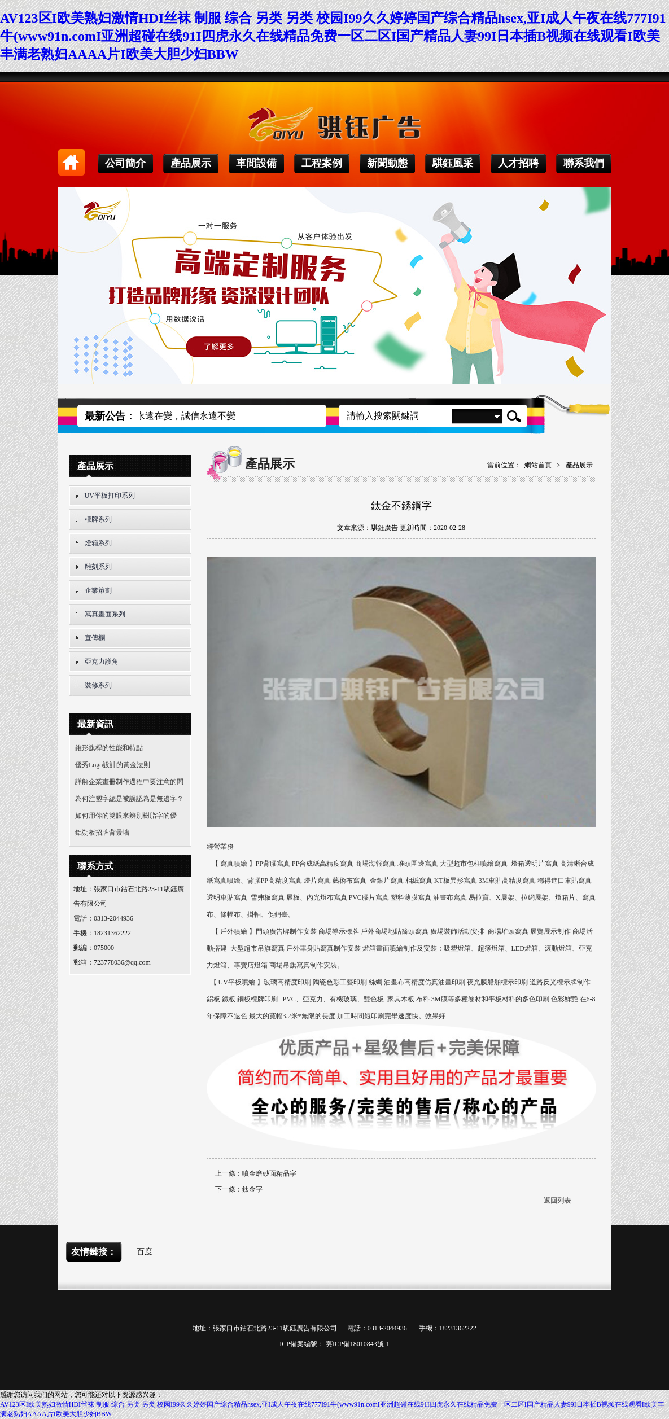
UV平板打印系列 (110, 496)
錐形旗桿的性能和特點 (109, 748)
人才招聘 (518, 163)
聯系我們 (583, 163)
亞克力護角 (102, 661)
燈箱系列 (98, 543)
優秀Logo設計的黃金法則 (112, 765)
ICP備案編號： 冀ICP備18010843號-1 (334, 1344)
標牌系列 (98, 519)
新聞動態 (387, 163)
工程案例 (321, 163)
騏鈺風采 (452, 163)
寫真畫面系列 (105, 614)
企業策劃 (98, 590)
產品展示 (190, 163)
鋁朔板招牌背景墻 (102, 832)
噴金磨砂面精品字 (269, 1173)
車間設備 (256, 163)
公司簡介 (125, 163)
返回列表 (557, 1200)
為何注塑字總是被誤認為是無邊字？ (129, 799)
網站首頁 (538, 465)
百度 (144, 1251)
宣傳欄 (95, 638)
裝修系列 (98, 685)
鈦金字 (252, 1189)
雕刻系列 (98, 567)
